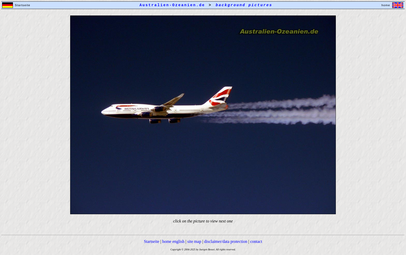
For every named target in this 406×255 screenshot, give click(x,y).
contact (256, 241)
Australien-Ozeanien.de (172, 5)
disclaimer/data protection (225, 241)
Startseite (152, 241)
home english (173, 241)
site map (194, 241)
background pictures (244, 5)
